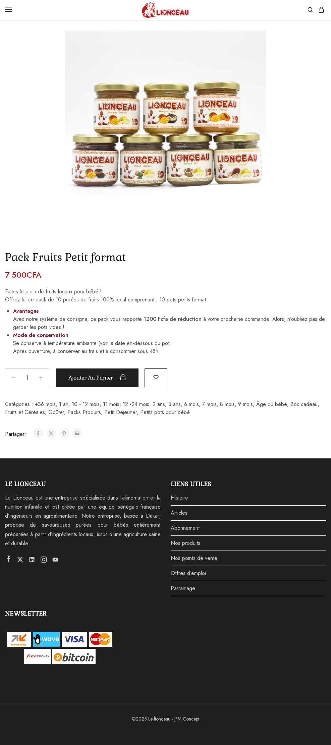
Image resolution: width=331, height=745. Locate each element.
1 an (63, 404)
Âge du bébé (271, 404)
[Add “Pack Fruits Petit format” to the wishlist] (156, 377)
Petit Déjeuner (120, 412)
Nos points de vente (194, 558)
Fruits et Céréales (25, 412)
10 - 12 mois (86, 404)
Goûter (56, 412)
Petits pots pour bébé (165, 412)
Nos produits (185, 543)
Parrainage (183, 588)
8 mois (227, 404)
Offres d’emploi (188, 573)
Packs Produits (84, 412)
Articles (179, 513)
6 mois (191, 404)
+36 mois (45, 404)
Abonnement (185, 528)
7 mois (209, 404)
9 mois (245, 404)
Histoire (179, 498)
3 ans (174, 404)
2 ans (159, 404)
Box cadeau (304, 404)
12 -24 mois (136, 404)
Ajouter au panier (97, 377)
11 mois (111, 404)
